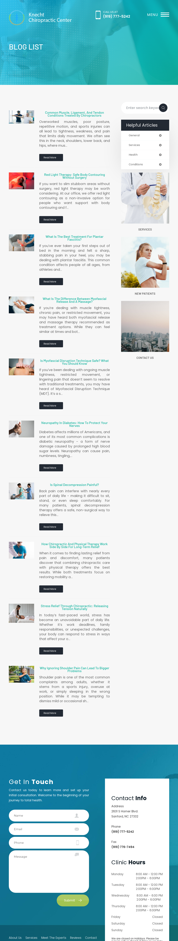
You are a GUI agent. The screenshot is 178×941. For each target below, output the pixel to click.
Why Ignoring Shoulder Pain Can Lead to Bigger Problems (74, 642)
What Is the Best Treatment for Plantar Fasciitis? (74, 232)
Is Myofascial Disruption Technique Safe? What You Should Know (74, 350)
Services (145, 230)
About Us (14, 907)
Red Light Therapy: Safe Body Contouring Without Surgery (74, 173)
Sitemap (14, 932)
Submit (69, 870)
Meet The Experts (54, 907)
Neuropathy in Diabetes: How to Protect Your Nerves (74, 409)
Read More (50, 158)
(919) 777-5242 (116, 16)
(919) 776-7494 (123, 817)
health (133, 155)
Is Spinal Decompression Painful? (74, 466)
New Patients (145, 295)
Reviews (75, 907)
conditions (137, 165)
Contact (92, 907)
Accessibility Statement (23, 929)
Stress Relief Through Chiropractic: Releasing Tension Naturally (74, 583)
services (135, 145)
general (134, 135)
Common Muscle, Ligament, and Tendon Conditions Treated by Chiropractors (74, 113)
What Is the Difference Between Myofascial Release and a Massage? (74, 290)
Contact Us (145, 359)
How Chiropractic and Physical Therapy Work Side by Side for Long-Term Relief (75, 524)
